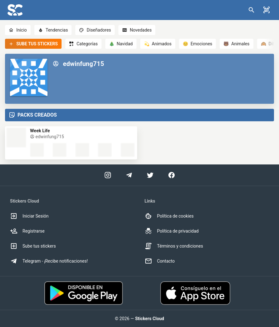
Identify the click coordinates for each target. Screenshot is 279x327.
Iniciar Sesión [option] (29, 216)
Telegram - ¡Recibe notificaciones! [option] (49, 261)
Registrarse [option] (27, 231)
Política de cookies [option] (169, 216)
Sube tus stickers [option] (33, 246)
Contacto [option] (160, 261)
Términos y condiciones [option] (174, 246)
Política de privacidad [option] (172, 231)
